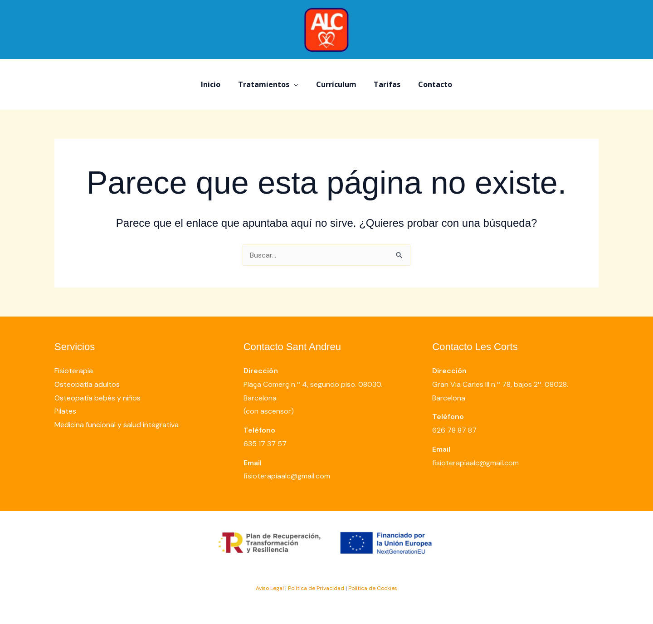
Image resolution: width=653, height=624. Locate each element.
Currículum (336, 84)
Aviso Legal (270, 588)
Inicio (217, 84)
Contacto (429, 84)
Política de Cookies (372, 588)
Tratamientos (266, 84)
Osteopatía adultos (87, 384)
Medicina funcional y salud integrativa (116, 424)
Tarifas (384, 84)
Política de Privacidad (316, 588)
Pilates (65, 411)
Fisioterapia (73, 370)
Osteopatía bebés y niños (97, 398)
